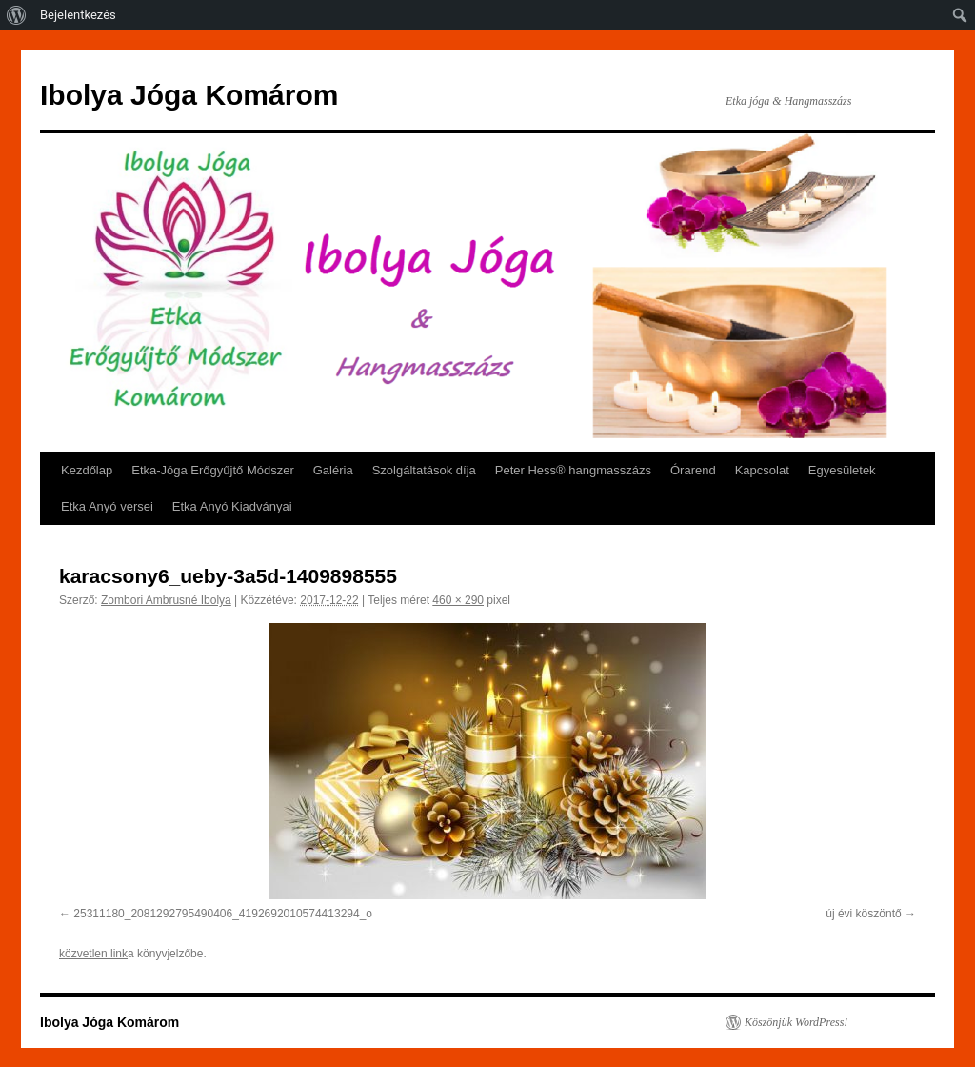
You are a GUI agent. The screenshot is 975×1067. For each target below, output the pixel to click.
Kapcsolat (762, 470)
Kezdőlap (86, 470)
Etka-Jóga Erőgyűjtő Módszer (212, 470)
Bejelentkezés (78, 15)
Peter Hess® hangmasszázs (573, 470)
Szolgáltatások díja (424, 470)
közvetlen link (93, 953)
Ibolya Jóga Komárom (189, 95)
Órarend (693, 470)
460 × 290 (458, 600)
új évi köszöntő (863, 913)
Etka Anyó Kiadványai (232, 506)
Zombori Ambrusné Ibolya (166, 600)
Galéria (333, 470)
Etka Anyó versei (107, 506)
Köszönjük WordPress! (796, 1022)
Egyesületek (842, 470)
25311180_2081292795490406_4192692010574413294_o (222, 913)
